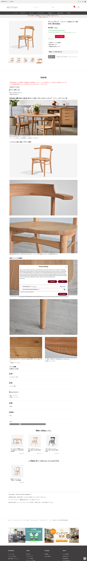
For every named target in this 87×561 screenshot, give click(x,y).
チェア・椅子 (27, 523)
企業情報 (46, 557)
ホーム (9, 523)
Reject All (52, 281)
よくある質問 (65, 557)
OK (62, 281)
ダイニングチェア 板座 (15, 427)
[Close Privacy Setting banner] (66, 266)
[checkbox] (63, 289)
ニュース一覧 (11, 557)
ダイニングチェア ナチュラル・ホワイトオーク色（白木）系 (33, 427)
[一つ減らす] (53, 38)
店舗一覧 (28, 557)
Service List (34, 286)
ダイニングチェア (36, 523)
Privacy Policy (22, 278)
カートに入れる (59, 37)
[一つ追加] (53, 36)
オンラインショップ (17, 523)
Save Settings (62, 294)
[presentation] (9, 64)
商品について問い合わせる (55, 52)
